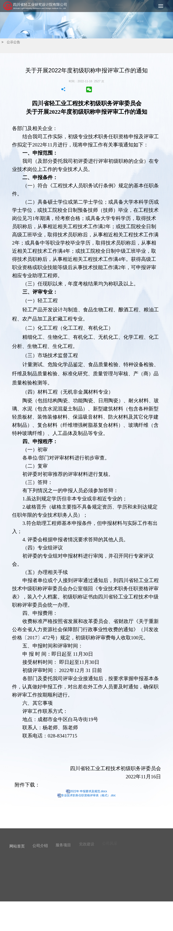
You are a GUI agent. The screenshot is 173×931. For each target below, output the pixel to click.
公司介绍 (40, 844)
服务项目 (63, 843)
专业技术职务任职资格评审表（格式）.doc (88, 795)
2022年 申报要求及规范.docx (88, 791)
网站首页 (17, 845)
